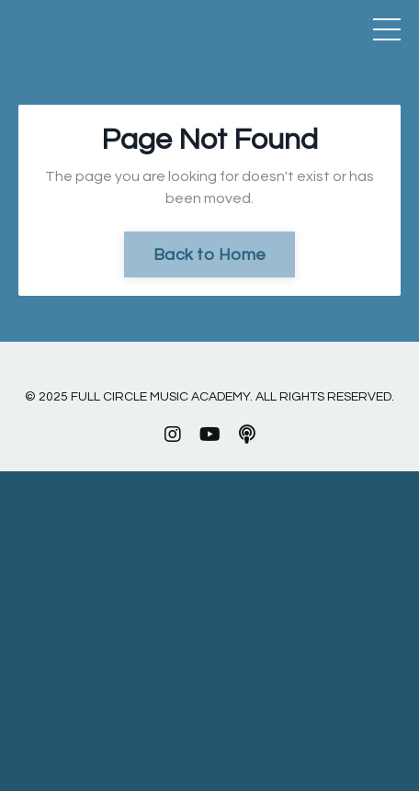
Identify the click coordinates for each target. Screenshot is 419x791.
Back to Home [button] (209, 255)
